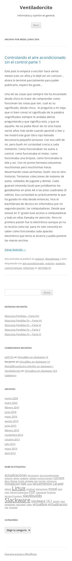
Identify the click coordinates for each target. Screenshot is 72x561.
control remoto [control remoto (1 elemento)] (45, 478)
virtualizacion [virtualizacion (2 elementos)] (57, 504)
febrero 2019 (12, 407)
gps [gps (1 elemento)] (36, 481)
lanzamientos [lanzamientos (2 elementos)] (42, 484)
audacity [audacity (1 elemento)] (24, 478)
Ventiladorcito (36, 7)
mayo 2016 (11, 416)
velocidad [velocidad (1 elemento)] (21, 504)
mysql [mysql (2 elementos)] (52, 489)
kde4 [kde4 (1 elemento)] (29, 484)
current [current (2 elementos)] (58, 478)
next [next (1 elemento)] (60, 489)
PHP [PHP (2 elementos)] (32, 492)
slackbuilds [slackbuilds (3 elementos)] (32, 495)
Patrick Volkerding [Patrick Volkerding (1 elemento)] (19, 492)
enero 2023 (11, 403)
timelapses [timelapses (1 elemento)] (10, 504)
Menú (36, 25)
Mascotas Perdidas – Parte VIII (22, 316)
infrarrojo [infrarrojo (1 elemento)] (52, 481)
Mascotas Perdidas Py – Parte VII (23, 320)
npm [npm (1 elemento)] (7, 492)
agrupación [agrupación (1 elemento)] (33, 475)
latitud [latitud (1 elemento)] (8, 489)
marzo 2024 (11, 398)
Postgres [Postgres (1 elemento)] (51, 492)
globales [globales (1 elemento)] (29, 481)
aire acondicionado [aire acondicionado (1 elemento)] (49, 475)
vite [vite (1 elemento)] (6, 507)
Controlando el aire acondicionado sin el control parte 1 (35, 60)
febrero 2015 (12, 430)
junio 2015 (10, 425)
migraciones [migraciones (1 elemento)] (42, 489)
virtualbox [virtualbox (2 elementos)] (40, 504)
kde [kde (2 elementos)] (23, 484)
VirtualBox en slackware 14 (33, 357)
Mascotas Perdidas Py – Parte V (22, 329)
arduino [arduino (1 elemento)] (9, 478)
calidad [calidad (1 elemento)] (32, 478)
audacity (60, 263)
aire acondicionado (33, 263)
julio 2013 (10, 444)
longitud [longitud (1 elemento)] (30, 489)
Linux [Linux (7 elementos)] (19, 487)
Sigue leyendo (15, 249)
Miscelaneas (52, 258)
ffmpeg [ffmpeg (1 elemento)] (13, 481)
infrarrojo (28, 268)
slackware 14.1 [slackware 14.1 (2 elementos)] (41, 501)
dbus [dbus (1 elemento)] (7, 481)
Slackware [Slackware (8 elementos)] (17, 500)
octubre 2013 (12, 439)
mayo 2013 (11, 448)
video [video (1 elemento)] (29, 504)
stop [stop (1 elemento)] (62, 501)
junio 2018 (10, 412)
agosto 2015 (11, 421)
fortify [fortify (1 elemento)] (21, 481)
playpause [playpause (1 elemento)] (41, 492)
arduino (39, 258)
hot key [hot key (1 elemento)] (42, 481)
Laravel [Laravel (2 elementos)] (58, 484)
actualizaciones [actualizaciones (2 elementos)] (16, 475)
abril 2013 (10, 453)
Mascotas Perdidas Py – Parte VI (23, 325)
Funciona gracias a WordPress (21, 554)
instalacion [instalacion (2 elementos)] (12, 484)
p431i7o (9, 357)
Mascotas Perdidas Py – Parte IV (23, 334)
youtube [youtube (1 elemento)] (13, 507)
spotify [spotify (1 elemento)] (56, 501)
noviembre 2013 (14, 435)
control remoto (13, 268)
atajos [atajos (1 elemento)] (16, 478)
